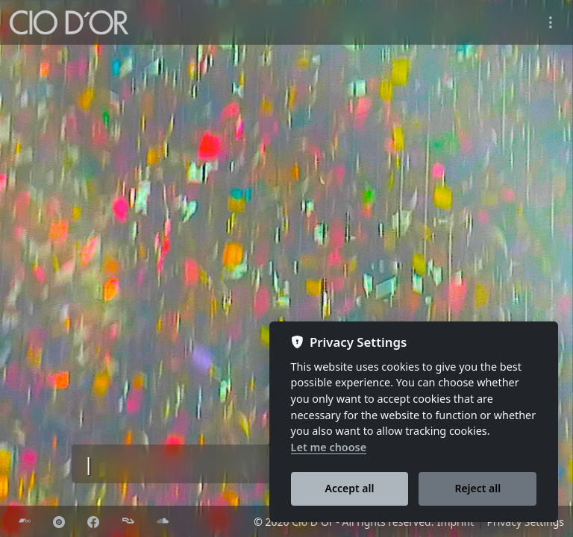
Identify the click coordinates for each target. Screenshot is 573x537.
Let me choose (329, 447)
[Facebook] (93, 522)
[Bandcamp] (24, 522)
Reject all (477, 488)
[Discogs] (59, 522)
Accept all (350, 488)
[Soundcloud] (162, 522)
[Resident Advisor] (128, 522)
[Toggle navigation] (550, 23)
